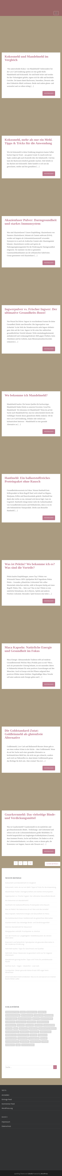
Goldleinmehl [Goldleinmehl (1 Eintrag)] (10, 1022)
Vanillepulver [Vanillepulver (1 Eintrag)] (10, 1045)
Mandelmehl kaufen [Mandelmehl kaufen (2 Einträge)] (12, 1032)
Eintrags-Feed (7, 1099)
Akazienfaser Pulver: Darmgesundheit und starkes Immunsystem (31, 221)
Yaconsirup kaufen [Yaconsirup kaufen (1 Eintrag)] (28, 1045)
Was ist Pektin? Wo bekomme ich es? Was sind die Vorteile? (30, 565)
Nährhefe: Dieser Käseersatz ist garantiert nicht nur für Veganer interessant (28, 954)
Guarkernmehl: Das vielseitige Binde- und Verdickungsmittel (30, 816)
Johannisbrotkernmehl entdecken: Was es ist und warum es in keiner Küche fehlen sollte (30, 978)
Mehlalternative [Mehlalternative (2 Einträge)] (11, 1035)
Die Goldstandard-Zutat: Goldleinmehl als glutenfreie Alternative (24, 734)
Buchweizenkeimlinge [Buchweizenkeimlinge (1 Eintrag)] (13, 1015)
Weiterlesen (48, 93)
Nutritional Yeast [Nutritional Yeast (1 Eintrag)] (23, 1035)
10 (30, 863)
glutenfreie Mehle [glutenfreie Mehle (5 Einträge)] (46, 1019)
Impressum (6, 1122)
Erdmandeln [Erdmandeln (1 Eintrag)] (49, 1015)
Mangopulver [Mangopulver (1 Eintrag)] (34, 1032)
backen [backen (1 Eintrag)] (22, 1012)
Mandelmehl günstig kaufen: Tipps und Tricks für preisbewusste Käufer (28, 960)
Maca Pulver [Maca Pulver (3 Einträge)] (23, 1028)
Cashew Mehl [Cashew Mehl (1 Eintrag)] (38, 1015)
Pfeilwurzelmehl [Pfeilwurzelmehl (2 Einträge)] (11, 1038)
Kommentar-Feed (8, 1104)
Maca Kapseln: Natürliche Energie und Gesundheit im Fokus (28, 649)
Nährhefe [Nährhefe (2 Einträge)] (33, 1035)
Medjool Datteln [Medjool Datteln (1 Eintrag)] (46, 1032)
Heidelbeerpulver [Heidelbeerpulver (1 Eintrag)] (42, 1022)
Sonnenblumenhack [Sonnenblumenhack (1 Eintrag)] (12, 1041)
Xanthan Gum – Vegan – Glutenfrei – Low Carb (22, 966)
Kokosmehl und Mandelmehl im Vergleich (26, 58)
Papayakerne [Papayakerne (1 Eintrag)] (43, 1035)
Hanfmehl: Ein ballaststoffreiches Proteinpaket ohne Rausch (27, 479)
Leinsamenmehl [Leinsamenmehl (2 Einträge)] (49, 1025)
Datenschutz (6, 1126)
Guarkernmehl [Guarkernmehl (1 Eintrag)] (21, 1022)
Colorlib (30, 1174)
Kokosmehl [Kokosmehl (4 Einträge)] (29, 1025)
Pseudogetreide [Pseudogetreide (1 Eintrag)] (34, 1038)
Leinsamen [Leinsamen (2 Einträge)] (38, 1025)
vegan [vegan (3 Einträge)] (18, 1045)
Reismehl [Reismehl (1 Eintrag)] (44, 1038)
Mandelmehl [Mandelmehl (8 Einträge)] (33, 1028)
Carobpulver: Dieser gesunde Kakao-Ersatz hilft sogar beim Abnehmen (27, 971)
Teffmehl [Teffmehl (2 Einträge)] (45, 1041)
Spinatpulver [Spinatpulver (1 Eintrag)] (25, 1041)
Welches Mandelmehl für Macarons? (18, 927)
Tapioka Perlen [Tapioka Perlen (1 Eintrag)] (35, 1041)
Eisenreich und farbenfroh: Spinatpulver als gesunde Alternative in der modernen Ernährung (29, 943)
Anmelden (5, 1095)
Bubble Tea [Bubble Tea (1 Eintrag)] (42, 1012)
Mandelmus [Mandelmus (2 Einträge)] (24, 1032)
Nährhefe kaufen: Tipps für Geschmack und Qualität (24, 949)
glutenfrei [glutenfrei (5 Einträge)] (36, 1019)
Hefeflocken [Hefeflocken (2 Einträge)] (31, 1022)
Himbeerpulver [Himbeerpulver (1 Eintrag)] (11, 1025)
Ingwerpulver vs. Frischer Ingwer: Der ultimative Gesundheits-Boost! (31, 310)
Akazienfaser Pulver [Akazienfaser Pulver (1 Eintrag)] (12, 1012)
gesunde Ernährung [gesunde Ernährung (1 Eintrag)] (24, 1019)
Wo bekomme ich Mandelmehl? (26, 395)
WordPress (44, 1174)
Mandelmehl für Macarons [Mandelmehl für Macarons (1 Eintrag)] (47, 1028)
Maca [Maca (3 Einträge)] (15, 1028)
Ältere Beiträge (52, 864)
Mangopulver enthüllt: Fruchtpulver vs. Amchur (22, 931)
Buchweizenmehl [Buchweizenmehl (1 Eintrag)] (27, 1015)
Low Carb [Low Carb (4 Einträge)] (9, 1028)
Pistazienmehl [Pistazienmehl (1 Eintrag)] (22, 1038)
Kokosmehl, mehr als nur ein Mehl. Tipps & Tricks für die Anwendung (28, 141)
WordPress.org (7, 1108)
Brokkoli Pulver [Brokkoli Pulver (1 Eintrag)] (31, 1012)
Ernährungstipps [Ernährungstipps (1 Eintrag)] (11, 1019)
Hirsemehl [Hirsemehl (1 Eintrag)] (21, 1025)
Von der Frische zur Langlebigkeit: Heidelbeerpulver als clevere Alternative (28, 937)
